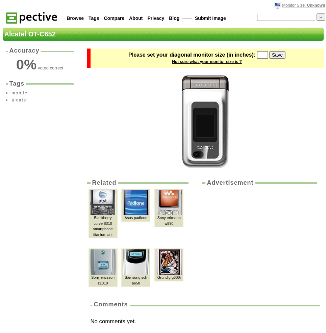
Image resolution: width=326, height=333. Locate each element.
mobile (20, 93)
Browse (75, 18)
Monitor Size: (303, 5)
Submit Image (210, 18)
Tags (94, 18)
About (136, 18)
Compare (114, 18)
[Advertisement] (253, 232)
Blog (174, 18)
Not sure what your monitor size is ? (207, 61)
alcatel (20, 100)
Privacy (155, 18)
